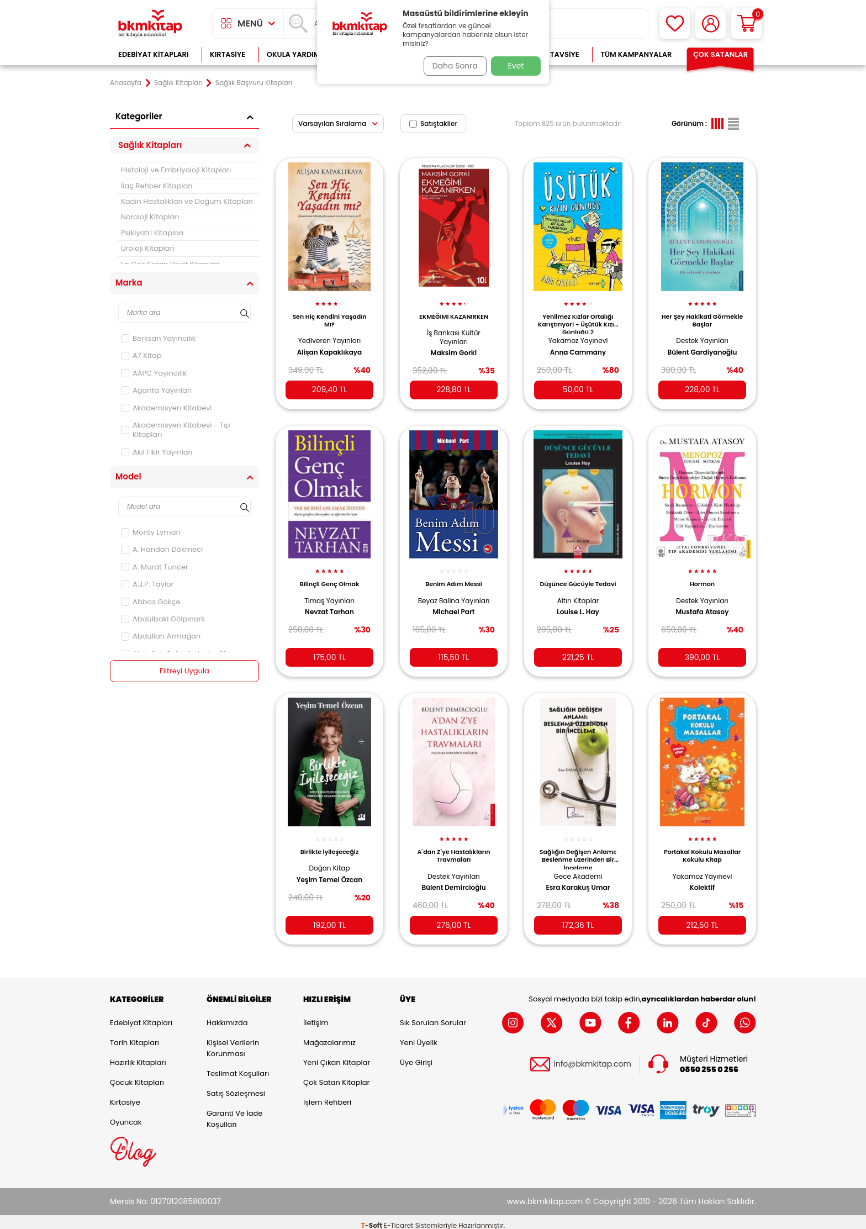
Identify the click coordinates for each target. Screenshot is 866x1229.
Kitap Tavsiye (553, 54)
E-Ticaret (399, 1218)
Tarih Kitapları (134, 1035)
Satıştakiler (433, 123)
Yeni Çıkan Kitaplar (336, 1055)
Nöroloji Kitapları (150, 217)
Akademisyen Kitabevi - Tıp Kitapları (175, 430)
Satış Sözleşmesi (236, 1086)
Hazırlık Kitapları (138, 1055)
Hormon (702, 575)
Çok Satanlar (720, 54)
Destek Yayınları (702, 334)
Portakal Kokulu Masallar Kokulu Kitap (702, 845)
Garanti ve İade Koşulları (234, 1111)
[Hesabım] (710, 23)
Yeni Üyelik (418, 1035)
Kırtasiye (227, 54)
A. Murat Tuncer (154, 567)
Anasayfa (125, 82)
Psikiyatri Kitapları (152, 233)
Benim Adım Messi (453, 575)
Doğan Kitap (329, 857)
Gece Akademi (578, 865)
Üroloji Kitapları (148, 248)
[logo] (150, 23)
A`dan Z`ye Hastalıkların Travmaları (453, 845)
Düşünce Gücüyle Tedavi (578, 579)
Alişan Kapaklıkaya (329, 346)
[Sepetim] (746, 23)
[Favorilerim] (674, 23)
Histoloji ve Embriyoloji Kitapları (176, 170)
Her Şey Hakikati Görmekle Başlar (702, 314)
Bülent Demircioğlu (453, 877)
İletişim (316, 1015)
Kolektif (702, 877)
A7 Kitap (141, 355)
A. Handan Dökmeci (162, 549)
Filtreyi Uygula (185, 671)
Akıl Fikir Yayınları (157, 452)
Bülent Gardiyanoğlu (702, 346)
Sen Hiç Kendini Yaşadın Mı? (329, 314)
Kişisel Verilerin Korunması (233, 1041)
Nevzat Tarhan (329, 603)
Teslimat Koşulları (238, 1066)
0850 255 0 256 (709, 1062)
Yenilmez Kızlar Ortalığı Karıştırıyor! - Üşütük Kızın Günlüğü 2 (578, 317)
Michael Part (454, 603)
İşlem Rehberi (327, 1095)
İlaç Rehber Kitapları (156, 186)
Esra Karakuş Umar (578, 877)
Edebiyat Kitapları (153, 54)
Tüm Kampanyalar (636, 54)
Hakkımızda (227, 1015)
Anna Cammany (578, 346)
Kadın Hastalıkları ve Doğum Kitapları (187, 201)
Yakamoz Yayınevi (578, 334)
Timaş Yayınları (329, 592)
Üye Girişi (416, 1055)
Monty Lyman (151, 532)
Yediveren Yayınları (329, 334)
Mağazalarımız (329, 1035)
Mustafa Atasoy (701, 603)
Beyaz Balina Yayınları (454, 592)
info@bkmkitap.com (592, 1057)
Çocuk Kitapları (137, 1075)
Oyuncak (126, 1115)
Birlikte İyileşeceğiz (329, 841)
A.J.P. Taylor (147, 584)
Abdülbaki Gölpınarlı (163, 619)
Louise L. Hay (578, 611)
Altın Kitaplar (578, 600)
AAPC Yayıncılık (154, 373)
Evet (516, 65)
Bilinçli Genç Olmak (330, 575)
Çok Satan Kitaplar (336, 1075)
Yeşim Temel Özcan (329, 868)
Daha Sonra (451, 65)
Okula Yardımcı (297, 54)
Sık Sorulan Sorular (433, 1015)
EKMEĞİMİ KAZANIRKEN (453, 310)
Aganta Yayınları (156, 390)
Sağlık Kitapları (178, 82)
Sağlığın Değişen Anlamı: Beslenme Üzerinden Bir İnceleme (578, 848)
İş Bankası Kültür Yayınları (453, 331)
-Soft (372, 1218)
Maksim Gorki (454, 346)
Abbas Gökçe (150, 602)
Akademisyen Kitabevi (166, 408)
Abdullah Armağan (160, 636)
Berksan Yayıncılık (158, 338)
